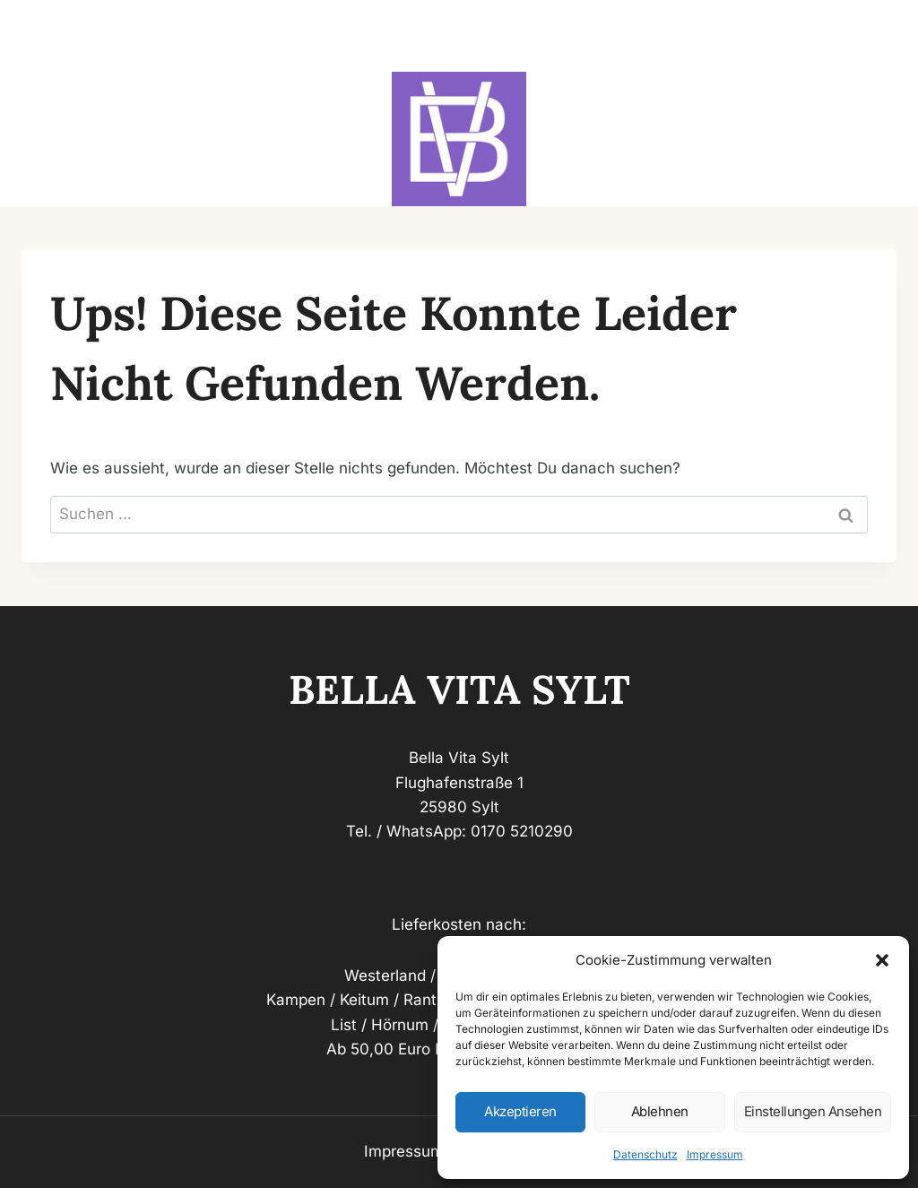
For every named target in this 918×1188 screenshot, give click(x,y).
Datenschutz (645, 1154)
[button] (882, 960)
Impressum (715, 1154)
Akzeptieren (520, 1111)
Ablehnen (659, 1111)
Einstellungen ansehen (813, 1111)
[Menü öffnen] (874, 36)
